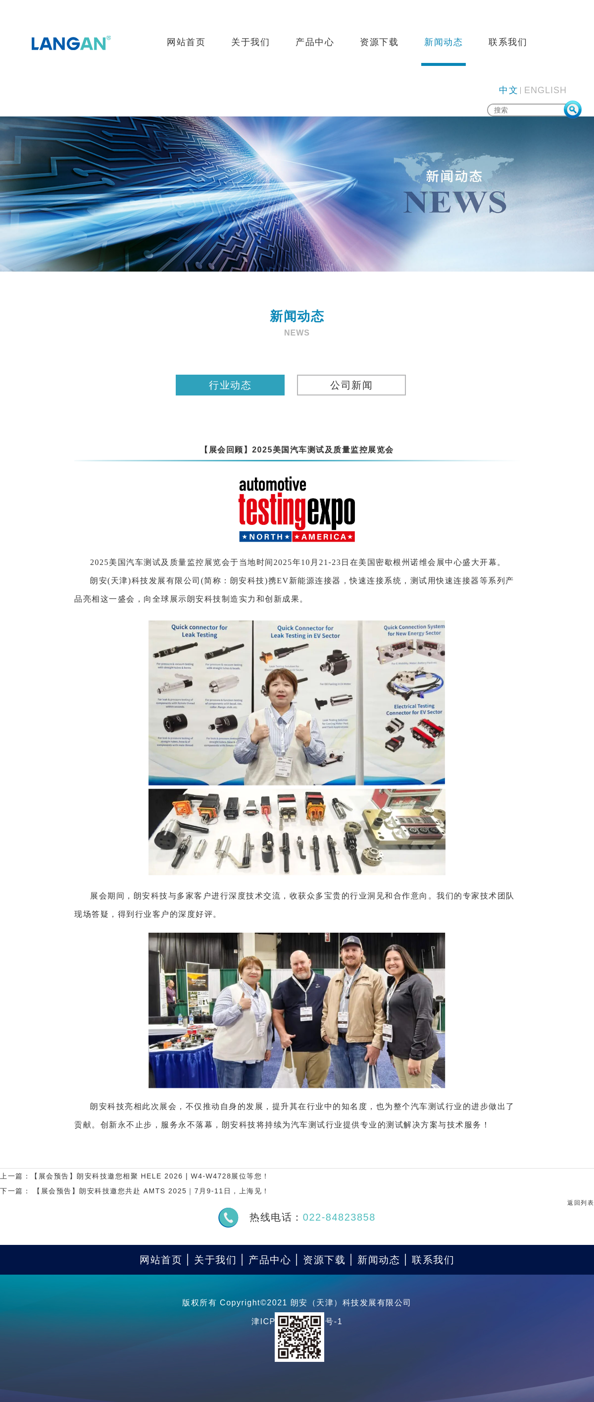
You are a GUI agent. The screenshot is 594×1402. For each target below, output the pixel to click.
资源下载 (379, 42)
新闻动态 (443, 42)
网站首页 (186, 42)
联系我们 (508, 42)
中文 (508, 90)
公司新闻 (351, 385)
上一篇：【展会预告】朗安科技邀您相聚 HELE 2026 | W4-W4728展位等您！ (135, 1176)
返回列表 (580, 1202)
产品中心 (315, 42)
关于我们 (250, 42)
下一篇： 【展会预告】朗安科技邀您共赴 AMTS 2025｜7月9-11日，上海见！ (135, 1191)
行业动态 (230, 385)
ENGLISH (545, 90)
